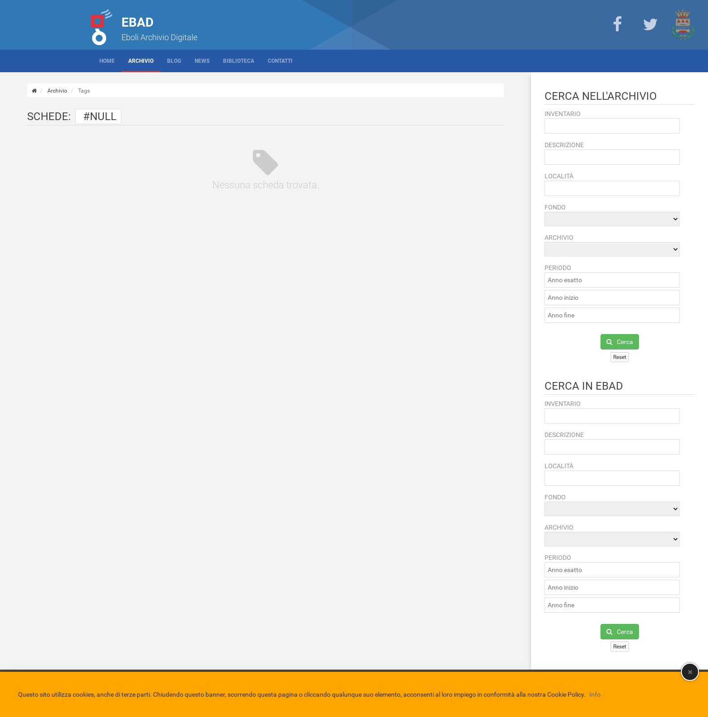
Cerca (619, 341)
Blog (174, 61)
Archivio (141, 61)
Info (595, 694)
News (202, 61)
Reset (619, 357)
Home (107, 61)
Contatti (280, 61)
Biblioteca (238, 61)
